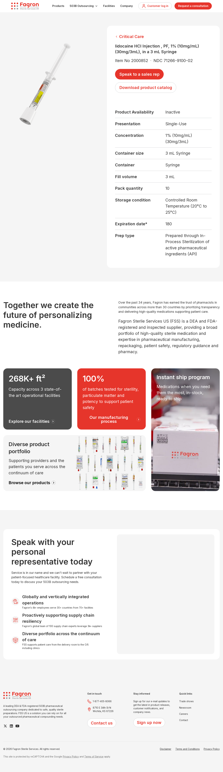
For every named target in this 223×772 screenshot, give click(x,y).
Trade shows (186, 701)
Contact (183, 720)
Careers (183, 714)
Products (58, 6)
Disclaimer (165, 749)
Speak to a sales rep (139, 74)
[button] (84, 6)
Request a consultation (193, 6)
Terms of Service (93, 756)
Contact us (102, 723)
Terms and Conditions (187, 749)
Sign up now (149, 722)
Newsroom (185, 707)
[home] (25, 6)
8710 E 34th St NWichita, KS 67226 (103, 709)
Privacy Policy (212, 749)
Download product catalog (145, 87)
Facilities (109, 6)
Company (126, 6)
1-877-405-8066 (102, 701)
